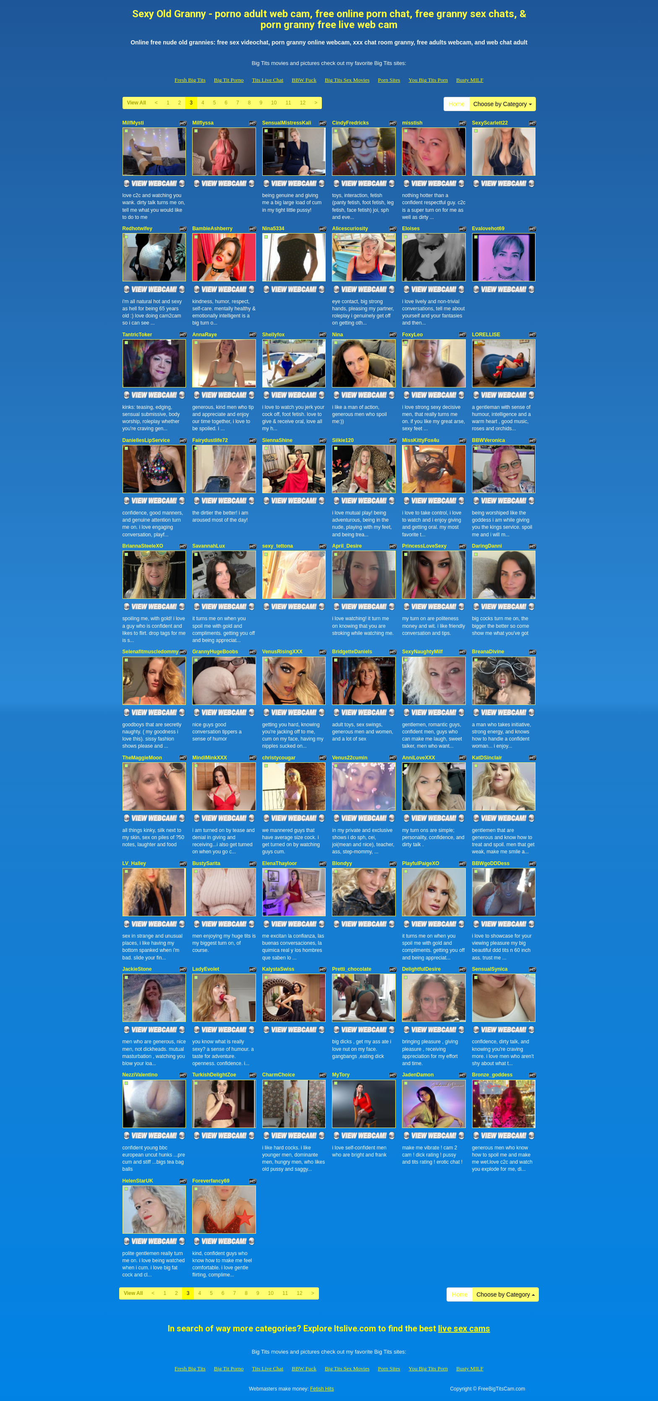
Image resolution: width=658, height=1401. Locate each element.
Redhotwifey (137, 228)
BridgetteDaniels (352, 652)
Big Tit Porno (229, 80)
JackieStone (137, 969)
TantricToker (137, 335)
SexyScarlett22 (490, 123)
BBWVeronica (488, 440)
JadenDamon (417, 1075)
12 (303, 103)
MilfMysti (133, 123)
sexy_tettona (277, 546)
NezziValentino (140, 1075)
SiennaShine (277, 440)
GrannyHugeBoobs (215, 652)
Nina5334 (273, 228)
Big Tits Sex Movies (347, 80)
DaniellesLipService (146, 440)
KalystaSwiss (278, 969)
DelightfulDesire (421, 969)
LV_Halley (134, 863)
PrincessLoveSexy (424, 546)
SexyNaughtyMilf (422, 652)
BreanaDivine (488, 652)
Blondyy (342, 863)
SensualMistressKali (286, 123)
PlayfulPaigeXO (420, 863)
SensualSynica (490, 969)
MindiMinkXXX (209, 758)
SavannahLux (208, 546)
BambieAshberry (212, 228)
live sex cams (464, 1328)
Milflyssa (203, 123)
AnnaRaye (204, 335)
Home (457, 104)
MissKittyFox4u (420, 440)
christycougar (278, 758)
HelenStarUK (138, 1181)
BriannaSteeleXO (143, 546)
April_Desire (347, 546)
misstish (412, 123)
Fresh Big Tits (190, 80)
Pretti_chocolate (351, 969)
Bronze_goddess (492, 1075)
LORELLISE (486, 335)
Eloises (411, 228)
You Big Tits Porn (428, 80)
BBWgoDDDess (490, 863)
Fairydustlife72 (210, 440)
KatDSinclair (487, 758)
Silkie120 (342, 440)
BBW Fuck (304, 80)
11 (288, 103)
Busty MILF (469, 80)
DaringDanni (487, 546)
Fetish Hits (322, 1389)
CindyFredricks (350, 123)
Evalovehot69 (488, 228)
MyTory (341, 1075)
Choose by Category (502, 104)
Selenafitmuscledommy (151, 652)
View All (136, 103)
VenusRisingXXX (282, 652)
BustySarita (206, 863)
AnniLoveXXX (418, 758)
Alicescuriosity (350, 228)
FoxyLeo (412, 335)
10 (274, 103)
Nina (337, 335)
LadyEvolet (205, 969)
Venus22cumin (349, 758)
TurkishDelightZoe (214, 1075)
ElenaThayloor (279, 863)
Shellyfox (273, 335)
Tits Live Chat (268, 80)
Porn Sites (389, 80)
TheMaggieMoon (142, 758)
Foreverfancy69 (211, 1181)
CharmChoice (278, 1075)
